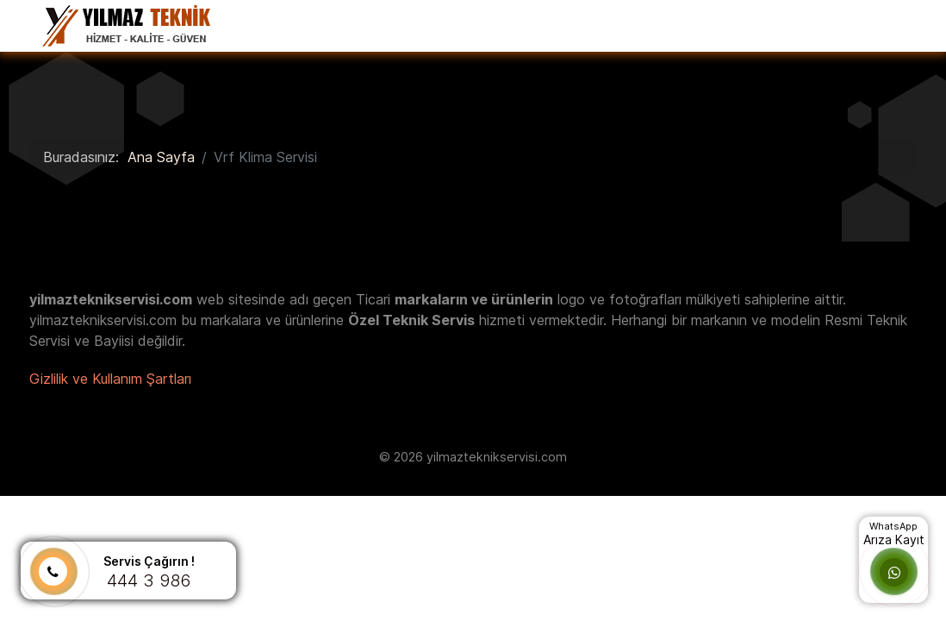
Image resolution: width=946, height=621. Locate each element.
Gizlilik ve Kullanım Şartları (110, 378)
